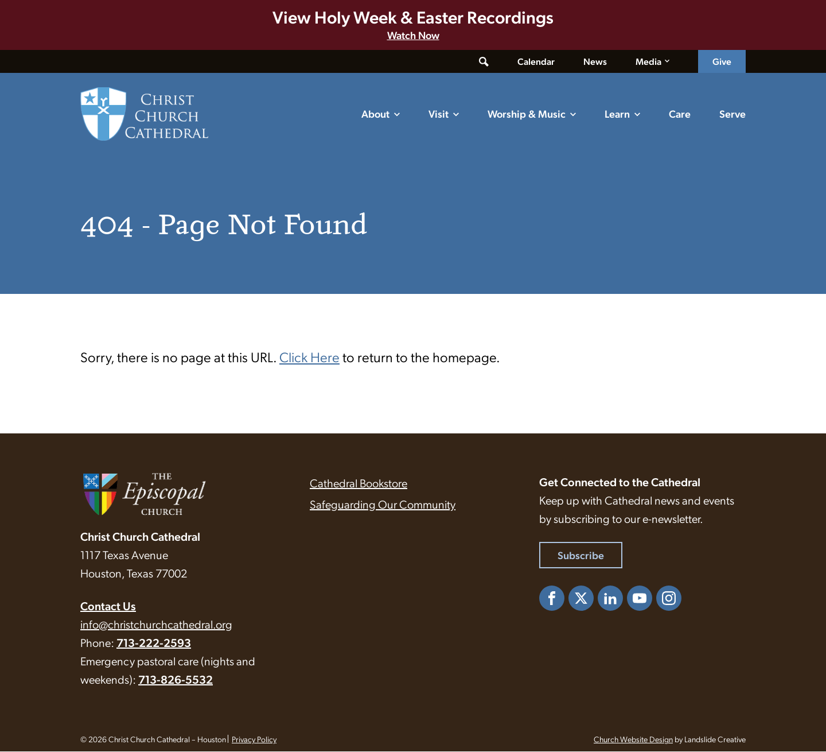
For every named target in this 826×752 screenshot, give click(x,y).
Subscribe (581, 555)
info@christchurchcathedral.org (156, 624)
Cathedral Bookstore (358, 483)
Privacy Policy (254, 739)
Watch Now (413, 34)
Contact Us (108, 606)
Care (680, 113)
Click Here (309, 357)
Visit (438, 113)
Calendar (536, 61)
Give (721, 61)
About (375, 113)
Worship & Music (527, 113)
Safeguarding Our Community (382, 504)
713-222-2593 (153, 642)
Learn (617, 113)
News (595, 61)
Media (648, 61)
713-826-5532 (175, 679)
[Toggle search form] (484, 61)
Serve (732, 113)
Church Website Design (633, 739)
